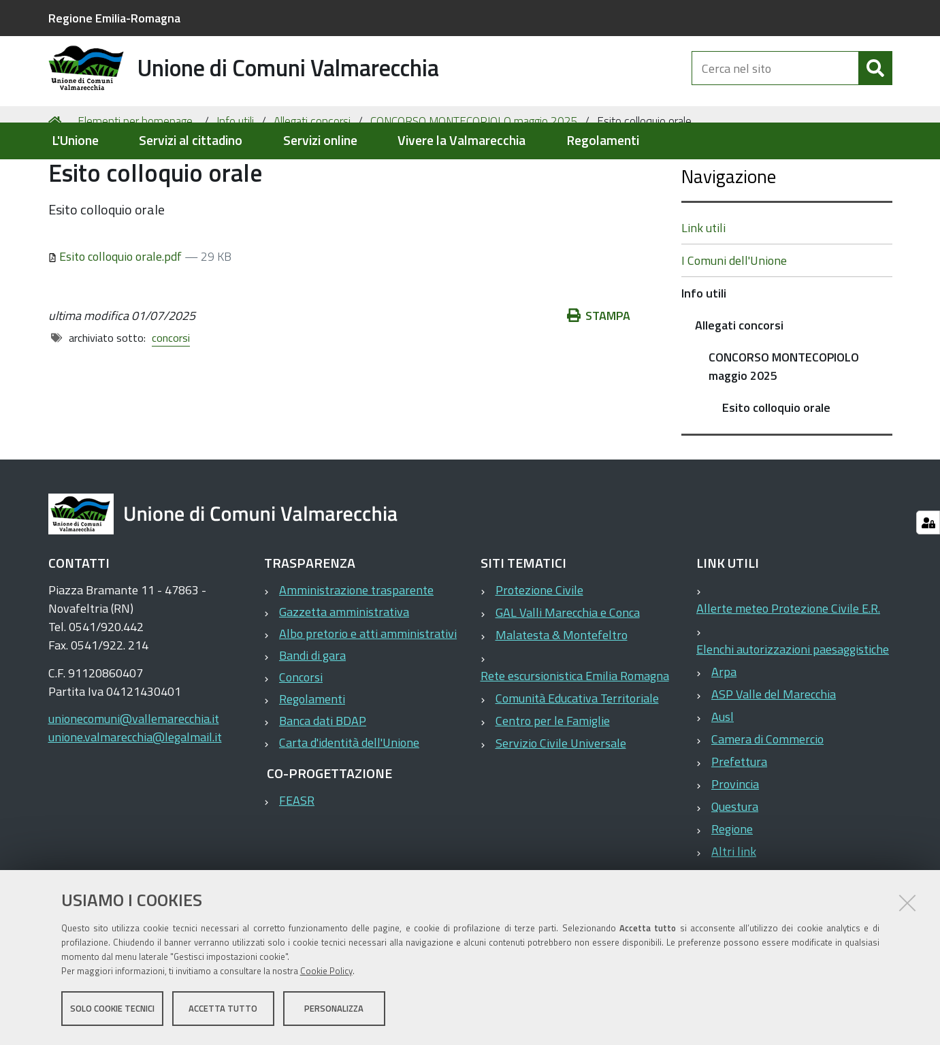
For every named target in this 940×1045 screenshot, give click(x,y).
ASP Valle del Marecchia (773, 748)
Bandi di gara (312, 709)
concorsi (171, 391)
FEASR (296, 854)
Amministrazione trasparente (356, 643)
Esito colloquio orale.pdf (116, 309)
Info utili (235, 174)
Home (57, 174)
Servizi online (320, 140)
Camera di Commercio (767, 793)
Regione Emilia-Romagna (114, 18)
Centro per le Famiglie (553, 774)
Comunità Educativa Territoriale (577, 752)
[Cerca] (875, 80)
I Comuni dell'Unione (734, 314)
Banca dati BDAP (322, 774)
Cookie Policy (326, 972)
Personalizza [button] (333, 1009)
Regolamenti (602, 140)
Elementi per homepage (135, 174)
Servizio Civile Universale (561, 797)
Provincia (735, 838)
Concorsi (301, 731)
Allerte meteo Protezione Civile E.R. (788, 662)
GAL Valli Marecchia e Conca (568, 666)
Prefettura (739, 815)
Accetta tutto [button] (223, 1009)
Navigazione (728, 230)
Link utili (703, 281)
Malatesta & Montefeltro (562, 688)
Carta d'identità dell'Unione (349, 796)
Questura (734, 860)
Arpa (723, 725)
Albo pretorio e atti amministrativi (368, 687)
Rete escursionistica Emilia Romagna (575, 729)
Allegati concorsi (312, 174)
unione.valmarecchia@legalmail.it (135, 791)
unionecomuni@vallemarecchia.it (133, 772)
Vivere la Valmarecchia (461, 140)
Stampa (599, 368)
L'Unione (75, 140)
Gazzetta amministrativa (344, 665)
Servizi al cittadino (190, 140)
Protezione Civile (539, 643)
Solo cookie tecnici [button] (112, 1009)
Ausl (722, 770)
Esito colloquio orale (776, 461)
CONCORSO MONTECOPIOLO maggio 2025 (474, 174)
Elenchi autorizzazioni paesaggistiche (792, 703)
